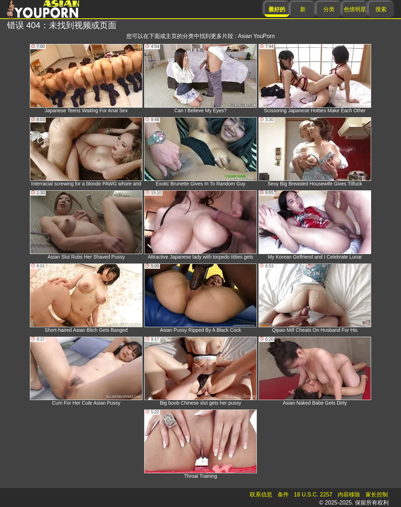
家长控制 (376, 495)
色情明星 (355, 9)
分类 (329, 9)
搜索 (381, 9)
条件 (283, 495)
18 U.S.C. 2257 (313, 495)
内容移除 (349, 495)
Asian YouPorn (256, 36)
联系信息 (261, 495)
